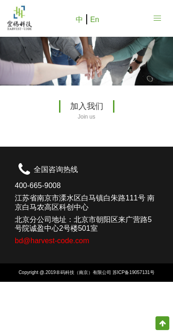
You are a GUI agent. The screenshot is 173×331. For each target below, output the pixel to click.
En (94, 19)
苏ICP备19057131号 (134, 272)
